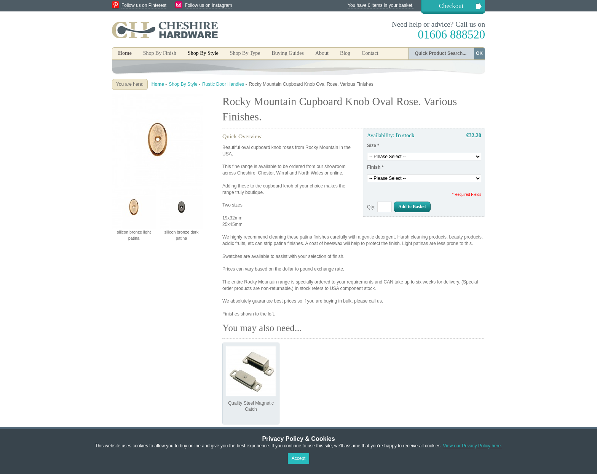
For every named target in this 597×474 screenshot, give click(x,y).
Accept (299, 458)
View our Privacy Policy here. (472, 445)
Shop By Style (183, 84)
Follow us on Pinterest (143, 5)
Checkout (451, 6)
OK (479, 53)
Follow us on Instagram (208, 5)
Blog (345, 53)
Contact (370, 53)
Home (125, 53)
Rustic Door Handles (223, 84)
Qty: (371, 207)
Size (373, 145)
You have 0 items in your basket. (380, 5)
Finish (375, 167)
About (322, 53)
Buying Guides (287, 53)
